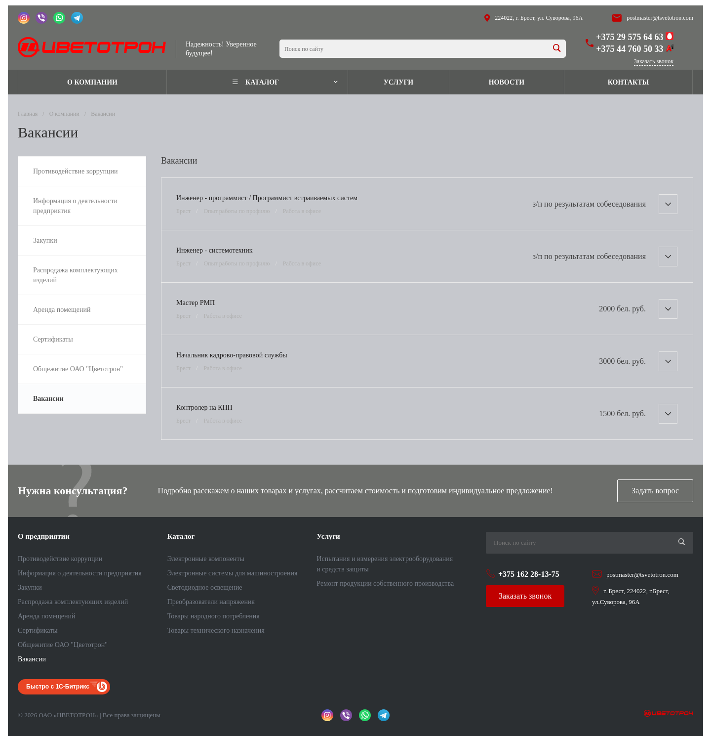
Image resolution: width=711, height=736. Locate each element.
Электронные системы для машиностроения (232, 573)
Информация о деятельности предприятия (80, 573)
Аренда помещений (46, 616)
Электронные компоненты (205, 559)
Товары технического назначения (216, 630)
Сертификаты (38, 630)
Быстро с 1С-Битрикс (57, 686)
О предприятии (44, 536)
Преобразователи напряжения (211, 602)
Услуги (328, 536)
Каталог (181, 536)
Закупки (30, 587)
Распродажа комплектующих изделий (73, 602)
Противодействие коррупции (60, 559)
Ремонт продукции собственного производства (385, 583)
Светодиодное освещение (204, 587)
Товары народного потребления (213, 616)
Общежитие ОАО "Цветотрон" (63, 645)
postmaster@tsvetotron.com (660, 17)
